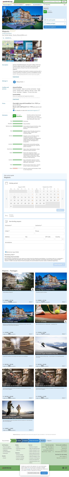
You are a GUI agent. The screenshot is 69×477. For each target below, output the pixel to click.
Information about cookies (61, 451)
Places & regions (7, 4)
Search (63, 1)
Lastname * (38, 225)
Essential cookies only (33, 473)
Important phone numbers (35, 461)
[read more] (16, 77)
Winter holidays (19, 459)
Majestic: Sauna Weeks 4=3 (18, 352)
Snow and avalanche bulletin (35, 459)
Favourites (47, 4)
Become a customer (62, 458)
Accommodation (37, 4)
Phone (37, 231)
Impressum (64, 448)
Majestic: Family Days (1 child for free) (51, 288)
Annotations (8, 242)
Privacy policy (64, 450)
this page (28, 469)
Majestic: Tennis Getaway (51, 320)
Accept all (44, 473)
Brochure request (33, 446)
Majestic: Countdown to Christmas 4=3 (18, 384)
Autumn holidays (20, 458)
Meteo (31, 462)
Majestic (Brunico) (16, 434)
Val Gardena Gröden (48, 450)
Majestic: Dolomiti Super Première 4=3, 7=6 (51, 352)
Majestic (5, 31)
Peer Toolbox (63, 456)
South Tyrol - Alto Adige (48, 447)
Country (57, 237)
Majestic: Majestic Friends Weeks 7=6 (18, 288)
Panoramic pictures (20, 448)
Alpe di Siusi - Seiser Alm (48, 451)
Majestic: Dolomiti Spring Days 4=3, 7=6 (18, 416)
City (26, 237)
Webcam (18, 450)
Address (7, 237)
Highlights (27, 4)
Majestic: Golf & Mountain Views (18, 320)
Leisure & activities (18, 4)
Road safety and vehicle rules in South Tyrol (35, 453)
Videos (17, 446)
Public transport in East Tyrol (35, 451)
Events (4, 458)
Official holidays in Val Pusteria (35, 456)
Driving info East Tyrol (34, 454)
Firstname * (8, 225)
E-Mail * (7, 231)
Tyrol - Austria (50, 448)
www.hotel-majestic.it (55, 27)
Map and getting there (35, 448)
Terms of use (64, 446)
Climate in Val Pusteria (35, 458)
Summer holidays (20, 456)
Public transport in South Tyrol (35, 450)
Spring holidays (19, 454)
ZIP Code (47, 237)
